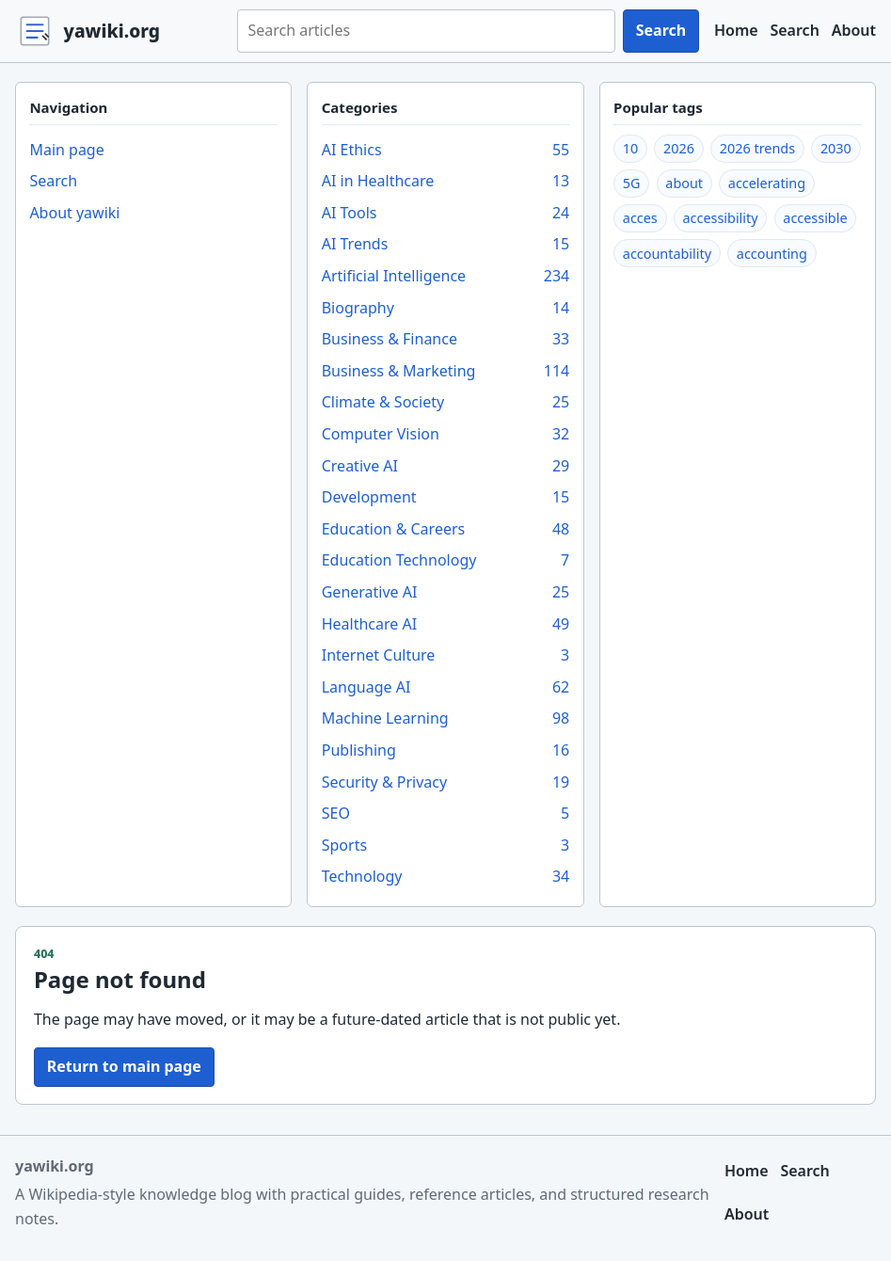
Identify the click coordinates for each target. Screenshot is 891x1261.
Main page (66, 149)
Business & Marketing (446, 371)
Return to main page (124, 1066)
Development (446, 498)
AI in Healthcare (446, 181)
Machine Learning (446, 719)
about (684, 183)
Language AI (446, 688)
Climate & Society (446, 403)
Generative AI (446, 593)
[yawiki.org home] (118, 31)
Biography (446, 308)
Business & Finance (446, 339)
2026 (678, 148)
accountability (667, 254)
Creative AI (446, 467)
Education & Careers (446, 530)
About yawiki (74, 212)
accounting (772, 254)
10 (630, 148)
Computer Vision (446, 435)
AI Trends (446, 244)
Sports (446, 846)
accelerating (766, 183)
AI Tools (446, 213)
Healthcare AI (446, 625)
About (854, 30)
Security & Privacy (446, 783)
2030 (835, 148)
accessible (815, 218)
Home (736, 30)
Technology (446, 877)
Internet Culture (446, 656)
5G (632, 183)
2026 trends (757, 148)
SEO (446, 814)
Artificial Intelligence (446, 276)
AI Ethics (446, 150)
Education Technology (446, 561)
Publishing (446, 751)
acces (640, 218)
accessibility (720, 218)
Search (661, 30)
